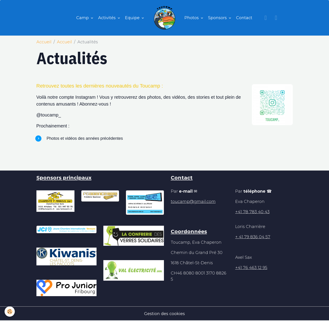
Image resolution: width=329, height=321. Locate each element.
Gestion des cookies (164, 313)
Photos (192, 17)
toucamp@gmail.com (193, 201)
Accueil (43, 41)
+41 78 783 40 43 (252, 211)
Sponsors (218, 17)
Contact (244, 17)
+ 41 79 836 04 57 (252, 236)
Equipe (133, 17)
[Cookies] (10, 311)
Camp (83, 17)
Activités (107, 17)
